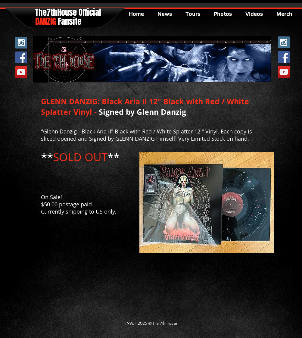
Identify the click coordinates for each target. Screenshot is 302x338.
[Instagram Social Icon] (21, 43)
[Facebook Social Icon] (21, 57)
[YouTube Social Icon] (21, 72)
